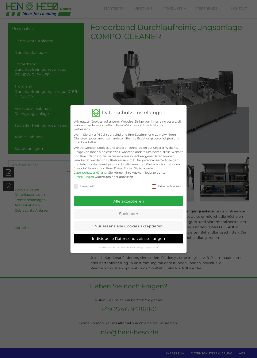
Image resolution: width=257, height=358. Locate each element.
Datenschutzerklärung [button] (130, 244)
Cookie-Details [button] (107, 244)
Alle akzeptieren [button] (128, 198)
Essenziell (84, 183)
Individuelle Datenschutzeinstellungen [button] (128, 235)
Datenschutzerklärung (90, 170)
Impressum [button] (151, 244)
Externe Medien (166, 183)
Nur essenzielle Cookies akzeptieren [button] (129, 223)
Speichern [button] (128, 210)
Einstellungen (84, 174)
